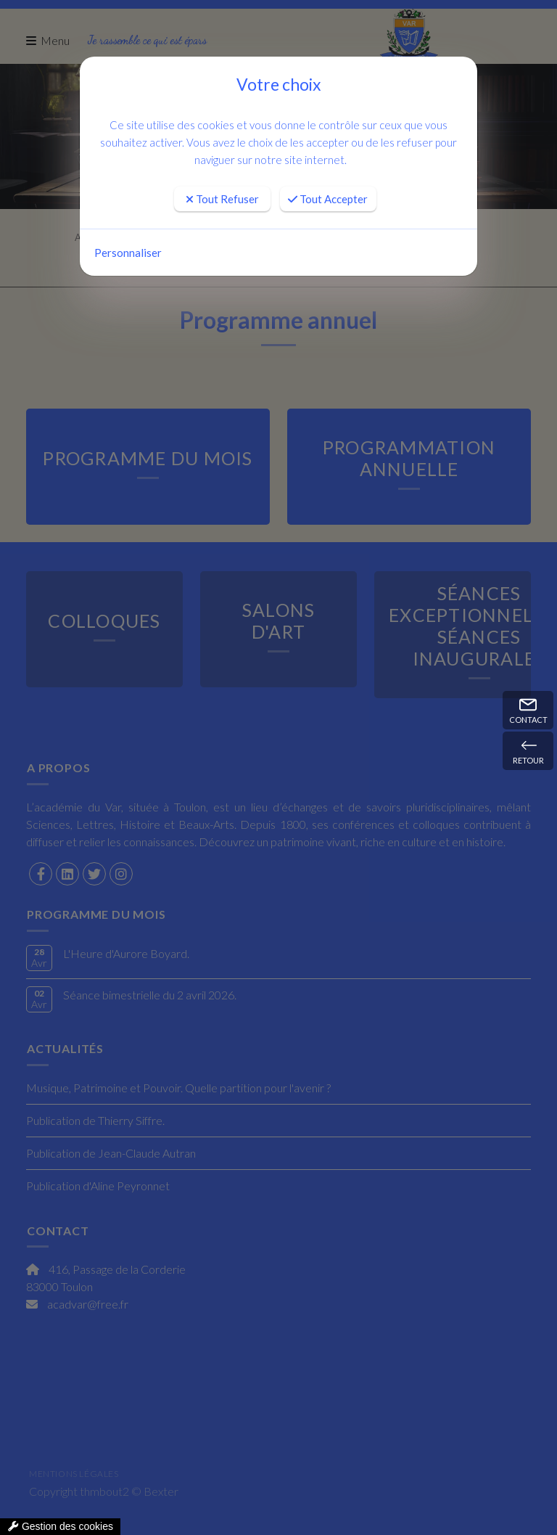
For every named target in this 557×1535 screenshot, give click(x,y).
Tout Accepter (328, 198)
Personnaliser (128, 252)
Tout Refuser (222, 198)
